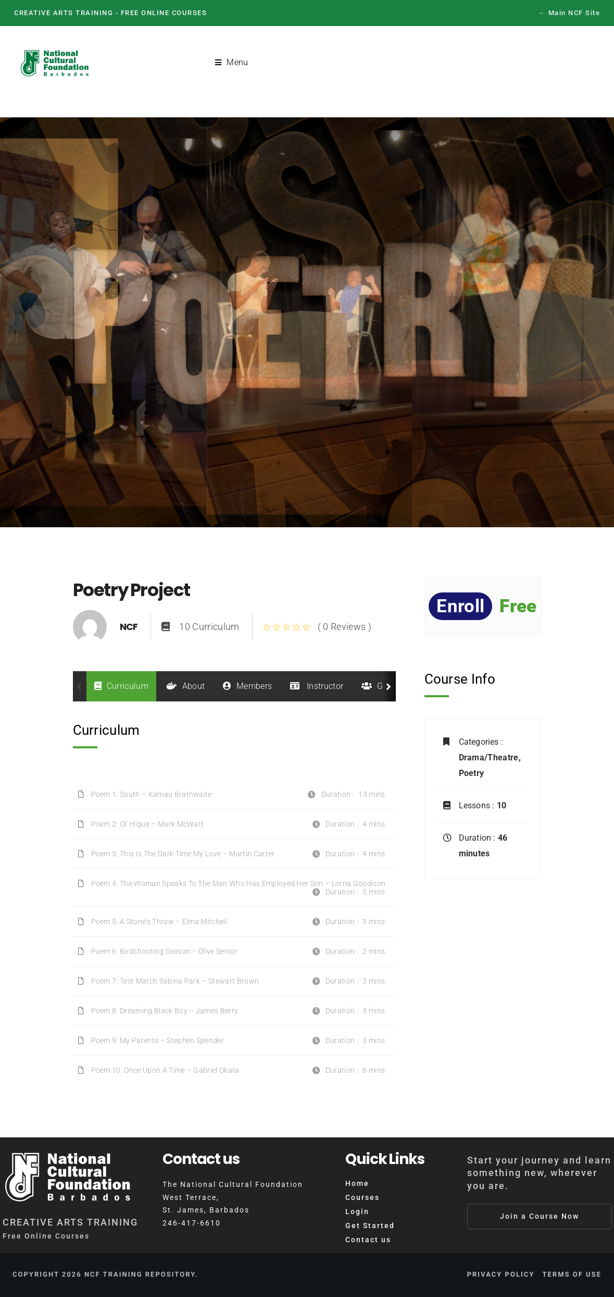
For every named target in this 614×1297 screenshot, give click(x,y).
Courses (362, 1197)
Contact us (368, 1239)
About (185, 686)
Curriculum (121, 686)
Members (247, 686)
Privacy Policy (501, 1275)
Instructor (317, 686)
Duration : (478, 838)
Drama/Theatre (489, 757)
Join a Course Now (539, 1216)
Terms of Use (572, 1275)
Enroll (460, 606)
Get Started (370, 1225)
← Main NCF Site (569, 13)
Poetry (471, 773)
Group (380, 686)
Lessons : (478, 805)
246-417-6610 (191, 1223)
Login (357, 1211)
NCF (129, 626)
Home (357, 1183)
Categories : (481, 742)
